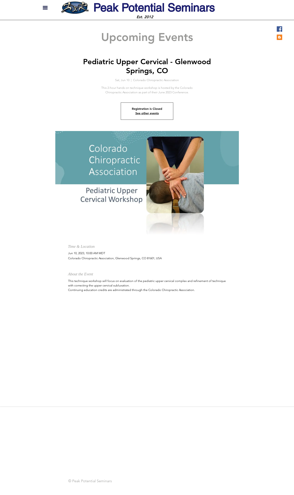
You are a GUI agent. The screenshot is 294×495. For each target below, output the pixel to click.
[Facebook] (279, 29)
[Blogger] (279, 37)
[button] (45, 7)
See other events (147, 113)
